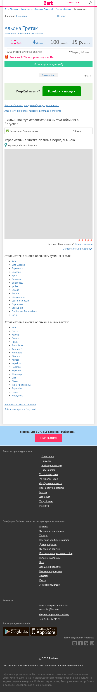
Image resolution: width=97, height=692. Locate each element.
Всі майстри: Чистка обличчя (20, 404)
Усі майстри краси (49, 478)
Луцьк (15, 392)
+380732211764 (53, 619)
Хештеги (43, 575)
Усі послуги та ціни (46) (48, 64)
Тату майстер (48, 469)
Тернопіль (17, 388)
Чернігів (16, 363)
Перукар (46, 461)
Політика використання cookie (55, 553)
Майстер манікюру (51, 465)
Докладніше (48, 75)
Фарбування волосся (50, 483)
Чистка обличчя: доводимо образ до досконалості (31, 105)
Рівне (15, 381)
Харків (15, 334)
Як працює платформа (51, 531)
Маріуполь (17, 395)
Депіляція (44, 496)
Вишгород (17, 282)
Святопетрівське (20, 300)
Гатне (14, 315)
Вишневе (17, 279)
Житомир (17, 374)
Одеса (15, 331)
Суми (14, 377)
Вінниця (16, 356)
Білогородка (18, 297)
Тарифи (43, 535)
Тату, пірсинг (46, 501)
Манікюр (44, 505)
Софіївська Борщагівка (24, 311)
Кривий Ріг (18, 349)
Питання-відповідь (49, 557)
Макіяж (43, 492)
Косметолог (47, 456)
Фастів (15, 293)
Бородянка (17, 304)
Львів (15, 341)
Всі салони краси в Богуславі (20, 409)
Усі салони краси (48, 474)
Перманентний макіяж (51, 487)
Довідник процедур (50, 566)
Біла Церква (18, 264)
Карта (42, 580)
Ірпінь (15, 286)
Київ (14, 261)
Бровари (16, 272)
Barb (48, 3)
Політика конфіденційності (54, 540)
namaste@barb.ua (49, 609)
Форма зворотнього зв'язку (54, 614)
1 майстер (21, 16)
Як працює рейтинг (49, 548)
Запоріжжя (17, 345)
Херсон (16, 359)
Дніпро (15, 338)
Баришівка (17, 307)
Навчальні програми (50, 571)
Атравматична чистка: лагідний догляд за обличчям (32, 110)
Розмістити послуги (61, 91)
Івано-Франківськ (21, 384)
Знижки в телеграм (49, 584)
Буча (14, 275)
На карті (59, 16)
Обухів (15, 289)
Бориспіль (17, 268)
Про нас (43, 526)
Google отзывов (84, 244)
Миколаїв (17, 352)
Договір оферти (47, 544)
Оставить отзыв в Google (78, 248)
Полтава (16, 366)
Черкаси (16, 370)
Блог (41, 562)
